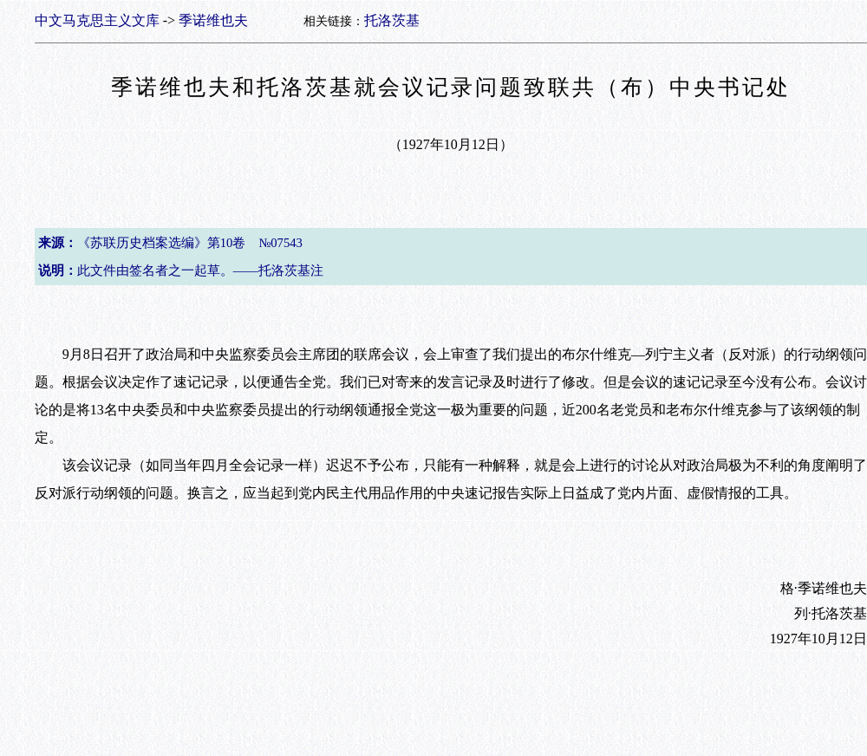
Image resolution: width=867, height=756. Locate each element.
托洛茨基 (392, 20)
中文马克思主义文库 (97, 20)
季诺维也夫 (213, 20)
